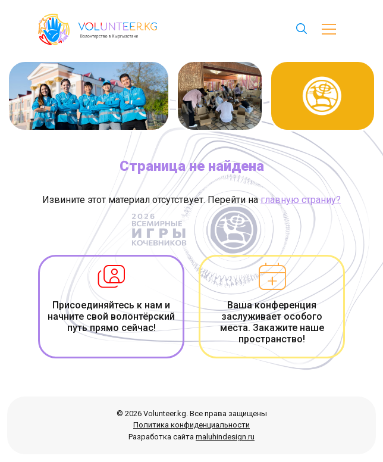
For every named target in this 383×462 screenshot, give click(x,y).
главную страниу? (300, 199)
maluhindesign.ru (225, 436)
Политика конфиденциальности (191, 424)
